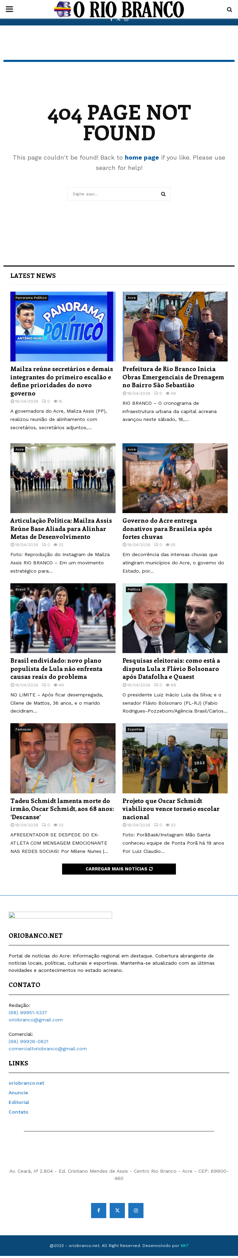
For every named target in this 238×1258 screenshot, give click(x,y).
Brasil (21, 589)
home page (142, 157)
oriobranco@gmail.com (36, 1021)
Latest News (33, 275)
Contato (18, 1114)
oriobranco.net (26, 1085)
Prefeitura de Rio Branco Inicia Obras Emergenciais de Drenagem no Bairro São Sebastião (173, 377)
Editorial (19, 1104)
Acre (132, 298)
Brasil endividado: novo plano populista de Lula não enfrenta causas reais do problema (56, 668)
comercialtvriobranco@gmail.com (48, 1050)
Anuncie (18, 1094)
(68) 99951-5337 (28, 1014)
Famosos (23, 729)
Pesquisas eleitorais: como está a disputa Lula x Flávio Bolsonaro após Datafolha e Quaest (171, 668)
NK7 (185, 1247)
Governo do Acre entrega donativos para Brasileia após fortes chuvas (167, 528)
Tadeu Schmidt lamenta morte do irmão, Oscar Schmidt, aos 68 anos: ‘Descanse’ (62, 808)
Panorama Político (31, 298)
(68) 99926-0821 (28, 1043)
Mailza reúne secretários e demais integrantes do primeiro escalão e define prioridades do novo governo (61, 381)
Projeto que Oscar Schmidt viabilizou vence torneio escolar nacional (171, 808)
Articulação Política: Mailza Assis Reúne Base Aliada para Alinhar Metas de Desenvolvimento (61, 528)
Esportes (135, 729)
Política (134, 589)
